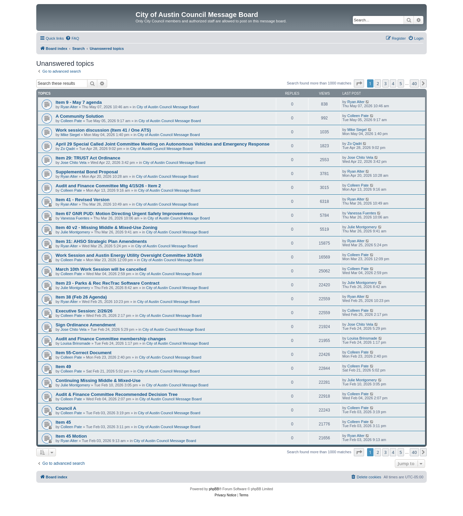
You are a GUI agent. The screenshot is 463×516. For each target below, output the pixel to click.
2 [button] (378, 83)
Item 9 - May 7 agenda (79, 102)
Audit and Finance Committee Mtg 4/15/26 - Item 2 (108, 185)
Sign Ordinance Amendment (86, 324)
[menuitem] (72, 38)
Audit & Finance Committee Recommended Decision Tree (117, 394)
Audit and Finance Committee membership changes (111, 338)
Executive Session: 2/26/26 (84, 310)
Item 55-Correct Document (84, 352)
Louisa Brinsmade (75, 343)
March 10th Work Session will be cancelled (101, 269)
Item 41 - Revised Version (82, 199)
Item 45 (63, 422)
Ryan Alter (69, 107)
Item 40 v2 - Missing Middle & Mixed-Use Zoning (106, 227)
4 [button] (393, 83)
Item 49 (63, 366)
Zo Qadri (68, 149)
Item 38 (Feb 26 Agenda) (81, 297)
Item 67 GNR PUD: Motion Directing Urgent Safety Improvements (124, 213)
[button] (359, 83)
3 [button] (385, 83)
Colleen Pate (71, 121)
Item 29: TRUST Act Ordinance (88, 157)
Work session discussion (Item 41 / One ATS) (103, 130)
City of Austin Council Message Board (168, 107)
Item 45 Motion (71, 436)
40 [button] (414, 83)
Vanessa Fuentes (75, 218)
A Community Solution (80, 116)
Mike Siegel (70, 135)
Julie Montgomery (75, 232)
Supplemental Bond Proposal (87, 171)
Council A (66, 408)
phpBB (214, 489)
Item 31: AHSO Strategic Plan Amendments (101, 241)
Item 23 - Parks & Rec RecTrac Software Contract (107, 283)
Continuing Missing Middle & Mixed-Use (98, 380)
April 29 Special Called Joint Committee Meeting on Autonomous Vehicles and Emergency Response (162, 144)
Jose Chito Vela (73, 162)
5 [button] (401, 83)
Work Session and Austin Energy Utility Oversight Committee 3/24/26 (129, 255)
